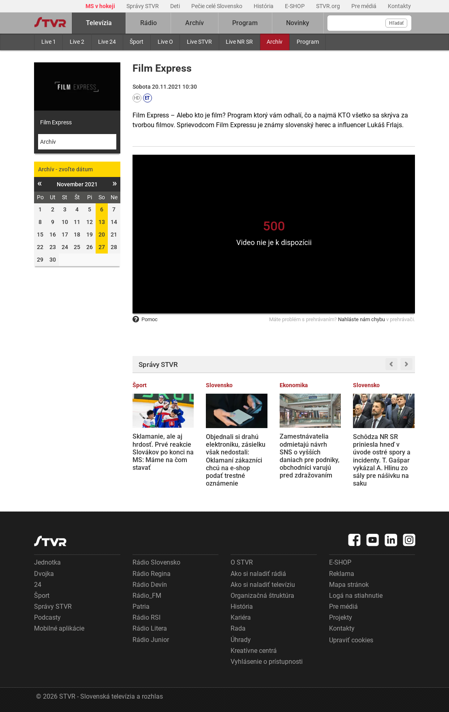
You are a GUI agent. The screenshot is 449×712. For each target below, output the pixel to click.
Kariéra (241, 617)
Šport (136, 41)
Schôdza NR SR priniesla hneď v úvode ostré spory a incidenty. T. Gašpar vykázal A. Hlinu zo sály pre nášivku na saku (382, 460)
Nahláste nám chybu (361, 319)
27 (101, 247)
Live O (165, 41)
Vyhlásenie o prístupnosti (267, 661)
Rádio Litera (150, 628)
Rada (238, 628)
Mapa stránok (349, 584)
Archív (274, 41)
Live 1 (48, 41)
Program (308, 41)
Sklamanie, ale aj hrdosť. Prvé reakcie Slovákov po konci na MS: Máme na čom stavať (163, 452)
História (264, 6)
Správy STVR (143, 6)
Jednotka (47, 562)
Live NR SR (239, 41)
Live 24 (107, 41)
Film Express (56, 122)
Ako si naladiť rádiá (258, 574)
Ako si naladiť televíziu (263, 584)
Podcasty (47, 617)
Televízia (99, 23)
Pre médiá (364, 6)
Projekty (340, 617)
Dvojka (44, 574)
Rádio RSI (146, 617)
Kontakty (399, 6)
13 (101, 222)
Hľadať (396, 23)
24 (37, 584)
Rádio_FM (147, 595)
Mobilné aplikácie (59, 628)
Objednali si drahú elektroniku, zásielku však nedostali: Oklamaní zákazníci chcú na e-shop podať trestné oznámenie (235, 460)
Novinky (297, 23)
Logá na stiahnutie (356, 595)
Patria (141, 606)
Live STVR (199, 41)
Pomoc (145, 319)
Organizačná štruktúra (262, 595)
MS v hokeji (101, 6)
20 (101, 234)
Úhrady (241, 640)
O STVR (242, 562)
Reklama (341, 574)
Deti (175, 6)
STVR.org (328, 6)
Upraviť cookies (351, 640)
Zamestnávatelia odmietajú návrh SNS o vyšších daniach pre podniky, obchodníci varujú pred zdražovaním (310, 456)
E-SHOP (295, 6)
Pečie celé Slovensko (217, 6)
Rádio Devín (150, 584)
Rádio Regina (152, 574)
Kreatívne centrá (254, 650)
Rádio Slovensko (156, 562)
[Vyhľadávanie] (369, 23)
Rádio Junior (151, 640)
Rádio (148, 23)
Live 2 (77, 41)
